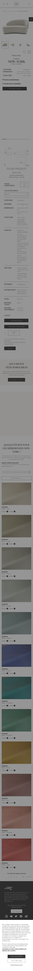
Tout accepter (16, 956)
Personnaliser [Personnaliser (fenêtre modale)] (16, 965)
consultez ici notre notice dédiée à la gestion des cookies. (14, 949)
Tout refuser (16, 961)
